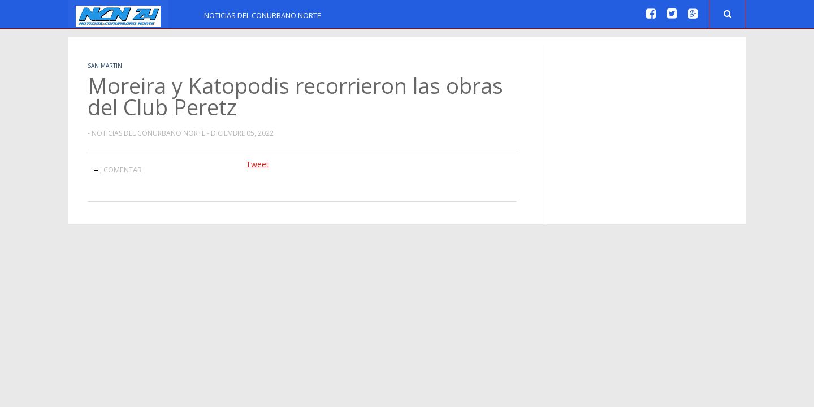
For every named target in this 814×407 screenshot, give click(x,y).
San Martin (105, 66)
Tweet (257, 164)
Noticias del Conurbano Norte (262, 15)
